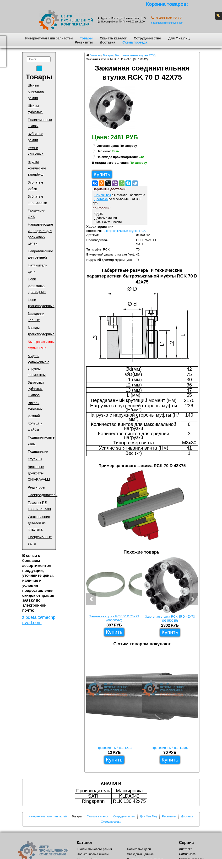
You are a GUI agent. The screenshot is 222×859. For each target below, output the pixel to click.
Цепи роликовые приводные (37, 285)
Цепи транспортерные (41, 303)
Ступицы (35, 459)
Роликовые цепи (139, 849)
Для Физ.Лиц (179, 38)
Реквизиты (84, 42)
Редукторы (36, 487)
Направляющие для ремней (40, 254)
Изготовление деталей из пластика (39, 523)
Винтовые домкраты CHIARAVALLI (39, 473)
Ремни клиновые (35, 151)
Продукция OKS (36, 213)
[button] (91, 599)
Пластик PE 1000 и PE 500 (39, 506)
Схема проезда (134, 42)
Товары (86, 38)
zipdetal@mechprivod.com (167, 23)
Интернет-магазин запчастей (49, 38)
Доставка (107, 42)
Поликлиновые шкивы (40, 123)
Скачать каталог (113, 38)
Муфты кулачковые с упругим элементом (38, 365)
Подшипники (38, 451)
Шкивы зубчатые (35, 109)
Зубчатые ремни (35, 137)
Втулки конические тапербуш (37, 168)
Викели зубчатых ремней (35, 409)
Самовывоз (102, 195)
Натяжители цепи (37, 268)
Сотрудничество (147, 38)
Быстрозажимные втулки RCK (42, 345)
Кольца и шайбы (35, 426)
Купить (102, 174)
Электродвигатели (42, 495)
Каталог (84, 842)
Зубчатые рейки (35, 185)
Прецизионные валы (40, 540)
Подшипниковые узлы (41, 440)
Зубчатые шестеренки (37, 200)
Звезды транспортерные (41, 331)
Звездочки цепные (36, 317)
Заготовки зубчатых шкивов (36, 389)
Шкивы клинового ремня (36, 91)
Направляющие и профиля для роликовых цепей (40, 234)
